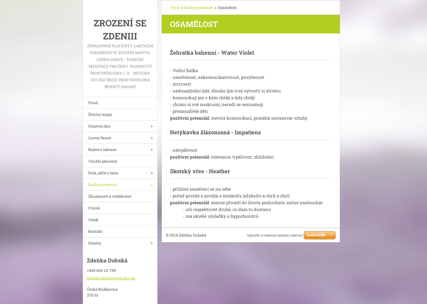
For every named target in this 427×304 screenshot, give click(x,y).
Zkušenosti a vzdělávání (109, 196)
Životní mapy (100, 114)
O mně (94, 207)
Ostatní (94, 243)
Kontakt (95, 231)
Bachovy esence (102, 184)
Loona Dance (99, 137)
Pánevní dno (99, 126)
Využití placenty (102, 161)
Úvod (92, 102)
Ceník (93, 219)
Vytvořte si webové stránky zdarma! (275, 235)
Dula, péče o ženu (103, 172)
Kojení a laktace (102, 149)
